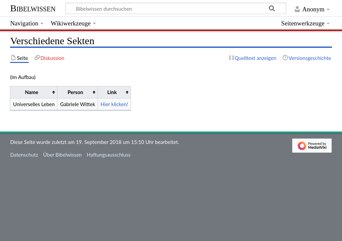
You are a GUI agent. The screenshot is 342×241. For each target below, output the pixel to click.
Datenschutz (24, 155)
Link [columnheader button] (112, 92)
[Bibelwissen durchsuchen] (176, 8)
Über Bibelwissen (62, 155)
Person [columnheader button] (75, 92)
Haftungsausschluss (109, 155)
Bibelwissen (32, 8)
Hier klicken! (114, 104)
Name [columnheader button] (31, 92)
